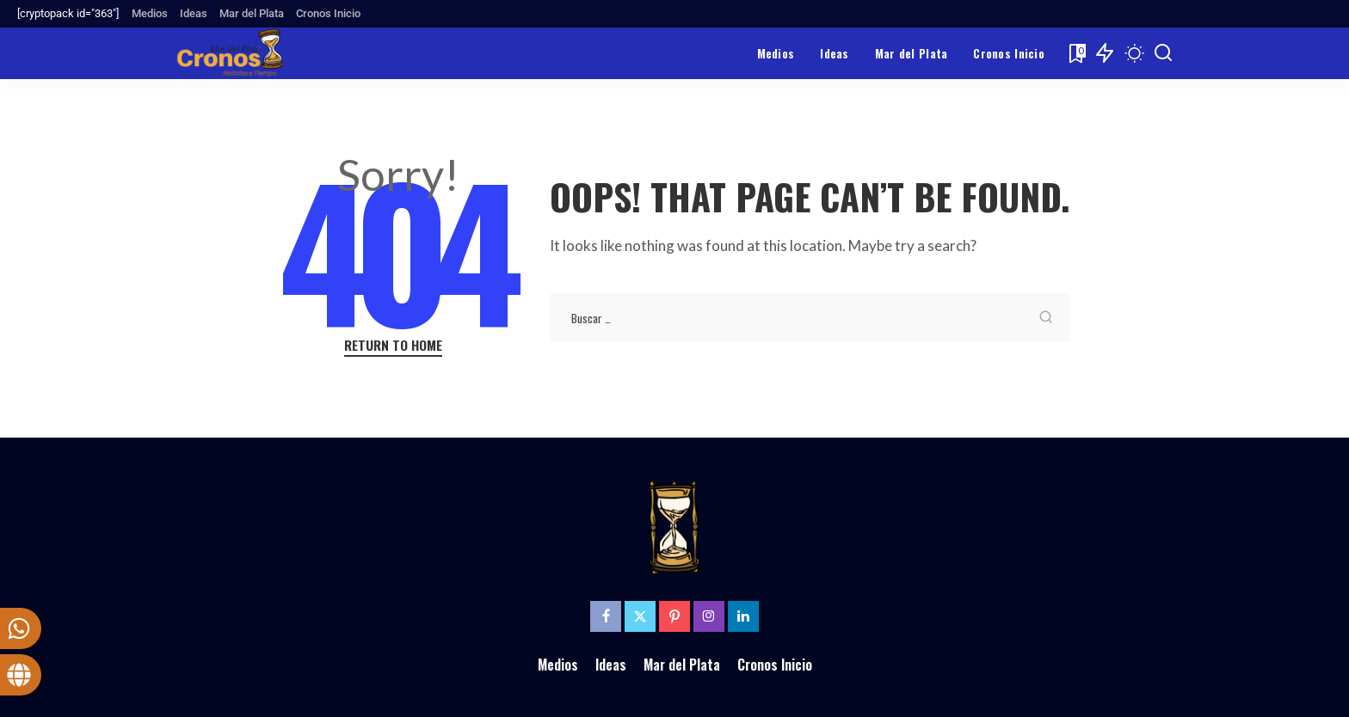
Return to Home (393, 345)
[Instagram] (708, 616)
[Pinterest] (674, 616)
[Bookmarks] (1076, 53)
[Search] (1163, 53)
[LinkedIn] (743, 616)
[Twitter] (640, 616)
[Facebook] (605, 616)
